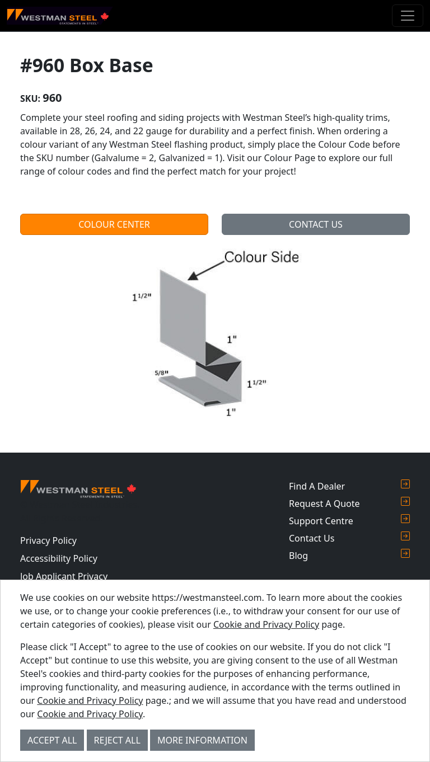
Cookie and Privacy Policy (266, 624)
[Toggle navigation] (407, 15)
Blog (349, 555)
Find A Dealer (349, 485)
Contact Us (316, 224)
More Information (202, 740)
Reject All (117, 740)
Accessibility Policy (58, 558)
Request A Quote (349, 503)
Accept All (52, 740)
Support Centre (349, 520)
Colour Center (114, 224)
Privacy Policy (48, 540)
